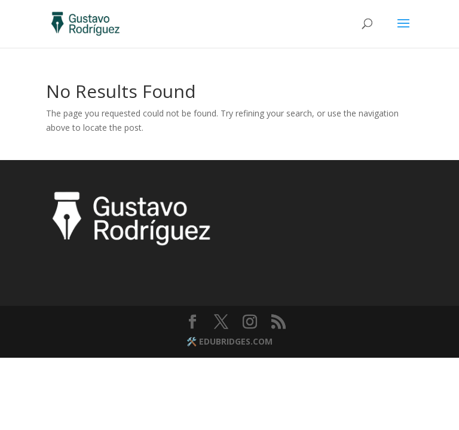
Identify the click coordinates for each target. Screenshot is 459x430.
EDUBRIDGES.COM (236, 341)
